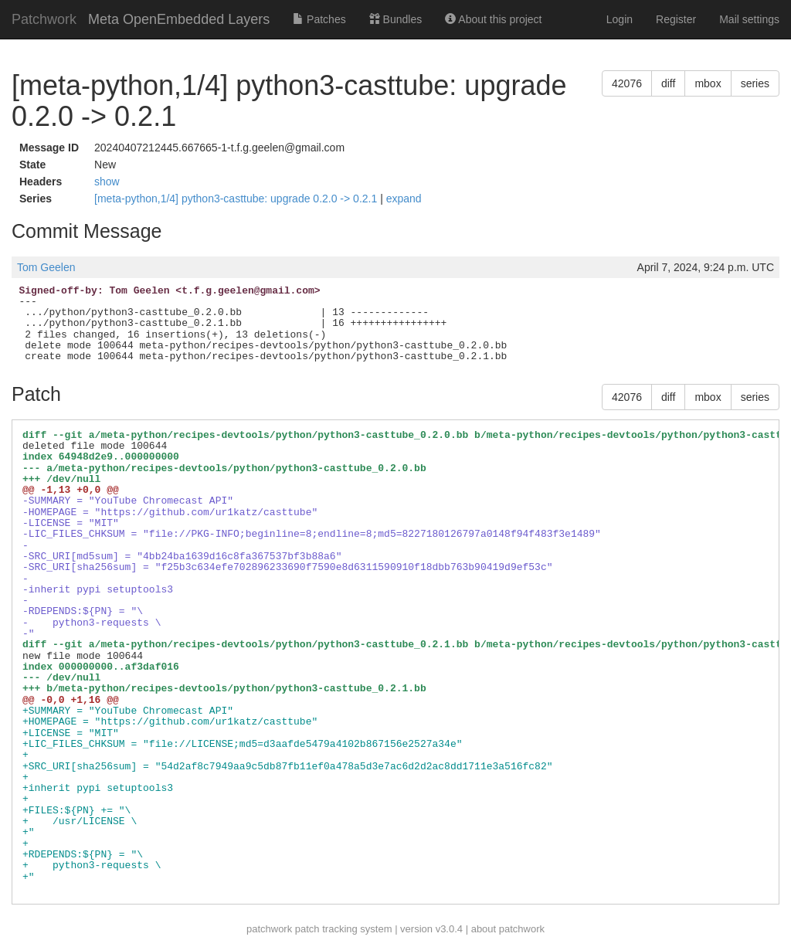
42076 (627, 83)
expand (404, 198)
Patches (319, 19)
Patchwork (44, 19)
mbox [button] (707, 83)
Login (619, 19)
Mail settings (749, 19)
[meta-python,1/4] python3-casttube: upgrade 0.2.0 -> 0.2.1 (237, 198)
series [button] (755, 83)
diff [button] (668, 83)
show (107, 181)
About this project (493, 19)
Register (676, 19)
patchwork (269, 929)
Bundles (395, 19)
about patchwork (508, 929)
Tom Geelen (46, 267)
